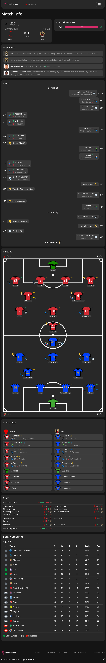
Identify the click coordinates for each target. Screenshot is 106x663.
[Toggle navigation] (99, 4)
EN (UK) (30, 4)
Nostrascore (12, 4)
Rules (37, 652)
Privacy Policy (81, 652)
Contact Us (99, 652)
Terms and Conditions (57, 652)
